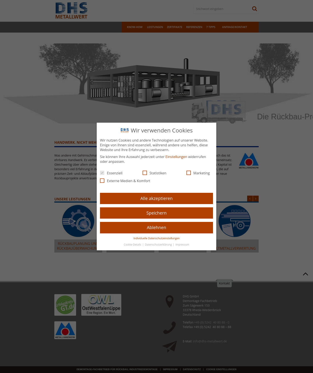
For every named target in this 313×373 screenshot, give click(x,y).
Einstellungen (176, 156)
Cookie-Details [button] (133, 244)
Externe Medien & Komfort (125, 180)
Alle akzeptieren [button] (156, 198)
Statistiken (154, 173)
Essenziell (111, 173)
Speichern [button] (157, 213)
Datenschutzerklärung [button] (159, 244)
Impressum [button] (182, 244)
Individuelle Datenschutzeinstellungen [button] (156, 238)
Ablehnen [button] (156, 227)
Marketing (198, 173)
